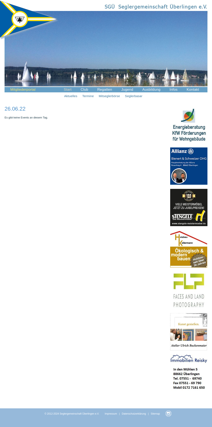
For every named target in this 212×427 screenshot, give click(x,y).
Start (68, 90)
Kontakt (193, 90)
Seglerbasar (133, 96)
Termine (88, 96)
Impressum (111, 413)
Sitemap (155, 413)
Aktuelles (70, 96)
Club (84, 90)
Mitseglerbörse (109, 96)
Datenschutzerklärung (134, 413)
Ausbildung (151, 90)
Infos (174, 90)
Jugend (127, 90)
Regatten (104, 90)
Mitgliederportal (23, 90)
